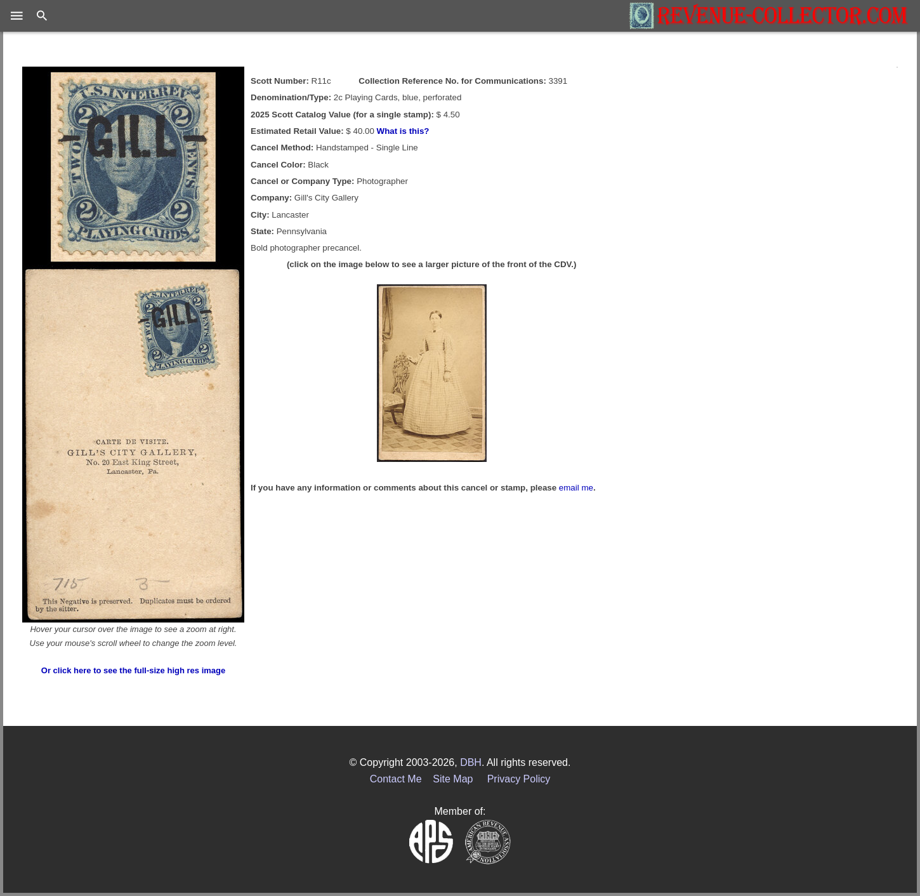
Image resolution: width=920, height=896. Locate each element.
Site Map (453, 779)
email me (576, 487)
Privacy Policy (519, 779)
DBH (471, 762)
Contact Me (396, 779)
